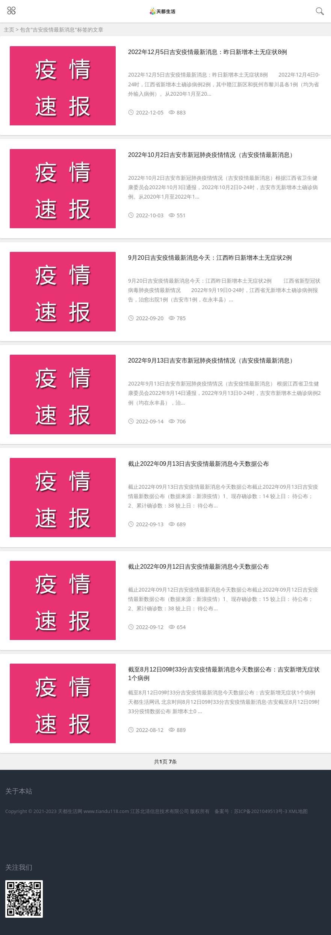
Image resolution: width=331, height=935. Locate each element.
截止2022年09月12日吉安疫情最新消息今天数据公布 (198, 566)
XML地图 (298, 811)
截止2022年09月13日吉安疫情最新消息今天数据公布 (198, 464)
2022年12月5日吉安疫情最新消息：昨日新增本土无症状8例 (207, 52)
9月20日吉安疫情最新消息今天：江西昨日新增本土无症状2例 (210, 257)
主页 (9, 29)
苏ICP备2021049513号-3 (260, 811)
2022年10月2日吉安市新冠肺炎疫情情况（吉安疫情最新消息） (212, 155)
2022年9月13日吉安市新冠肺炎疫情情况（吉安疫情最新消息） (212, 360)
